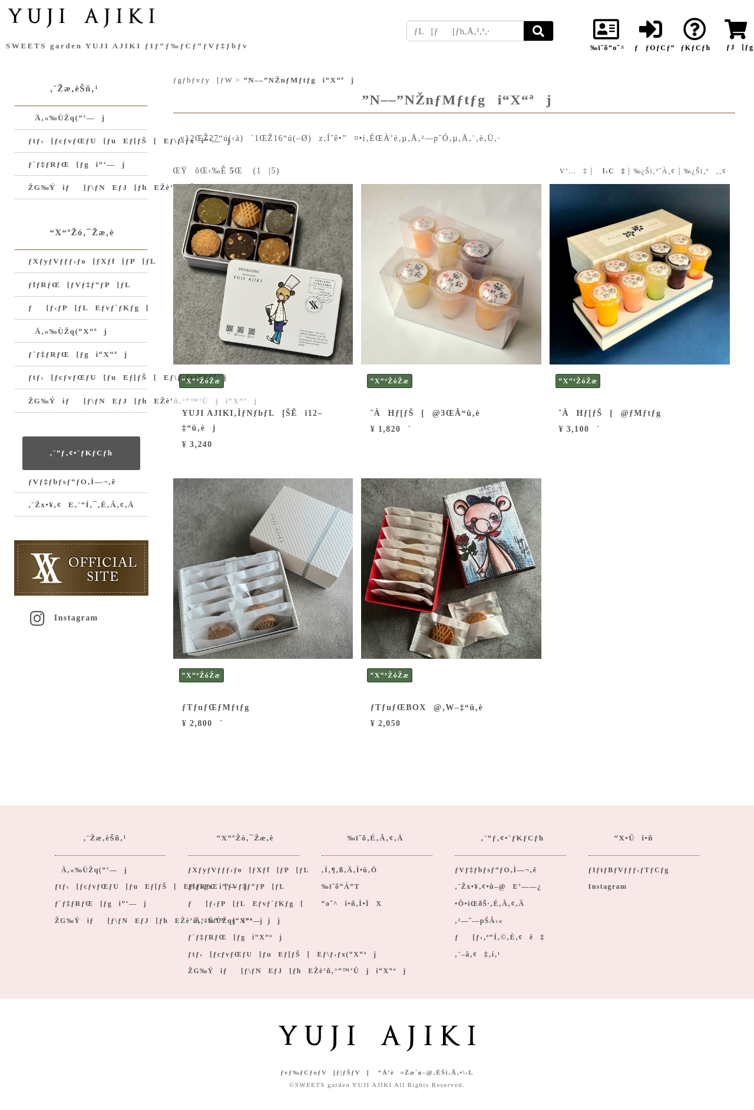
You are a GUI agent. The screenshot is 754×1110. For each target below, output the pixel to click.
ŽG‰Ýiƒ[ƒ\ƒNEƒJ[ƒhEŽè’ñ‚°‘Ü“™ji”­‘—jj (88, 187)
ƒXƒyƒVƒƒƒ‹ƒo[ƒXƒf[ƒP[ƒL (88, 261)
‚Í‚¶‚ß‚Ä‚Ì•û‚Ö (350, 870)
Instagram (63, 617)
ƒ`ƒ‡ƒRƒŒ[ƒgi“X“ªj (78, 354)
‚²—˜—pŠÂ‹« (479, 921)
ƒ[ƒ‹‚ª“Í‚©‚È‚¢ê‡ (500, 937)
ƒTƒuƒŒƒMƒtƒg (216, 707)
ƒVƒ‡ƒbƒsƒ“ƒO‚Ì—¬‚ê (72, 481)
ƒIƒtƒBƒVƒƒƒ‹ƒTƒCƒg (628, 870)
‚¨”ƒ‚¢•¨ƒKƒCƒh (81, 452)
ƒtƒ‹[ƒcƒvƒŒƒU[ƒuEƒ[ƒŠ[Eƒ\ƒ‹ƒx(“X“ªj (88, 377)
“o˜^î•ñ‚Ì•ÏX (352, 903)
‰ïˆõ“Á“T (341, 886)
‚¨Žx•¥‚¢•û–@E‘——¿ (498, 886)
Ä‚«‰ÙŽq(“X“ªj (67, 331)
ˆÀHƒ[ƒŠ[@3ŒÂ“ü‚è (425, 413)
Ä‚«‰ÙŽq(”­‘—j (66, 117)
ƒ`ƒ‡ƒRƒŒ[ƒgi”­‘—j (76, 164)
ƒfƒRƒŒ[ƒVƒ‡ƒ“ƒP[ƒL (79, 284)
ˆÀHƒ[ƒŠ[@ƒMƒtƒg (610, 413)
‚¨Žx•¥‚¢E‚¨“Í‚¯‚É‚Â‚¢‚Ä (81, 504)
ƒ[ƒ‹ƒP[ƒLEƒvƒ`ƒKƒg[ (88, 307)
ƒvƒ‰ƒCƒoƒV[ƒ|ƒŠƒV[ (325, 1072)
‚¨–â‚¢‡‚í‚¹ (478, 954)
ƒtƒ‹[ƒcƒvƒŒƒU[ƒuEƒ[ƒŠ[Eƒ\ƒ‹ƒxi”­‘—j (88, 140)
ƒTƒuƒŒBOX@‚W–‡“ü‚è (427, 707)
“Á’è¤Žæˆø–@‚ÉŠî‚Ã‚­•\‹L (426, 1072)
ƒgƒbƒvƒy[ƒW (203, 79)
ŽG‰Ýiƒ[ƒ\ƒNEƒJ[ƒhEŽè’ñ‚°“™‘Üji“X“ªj (88, 400)
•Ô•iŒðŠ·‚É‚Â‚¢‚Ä (489, 903)
